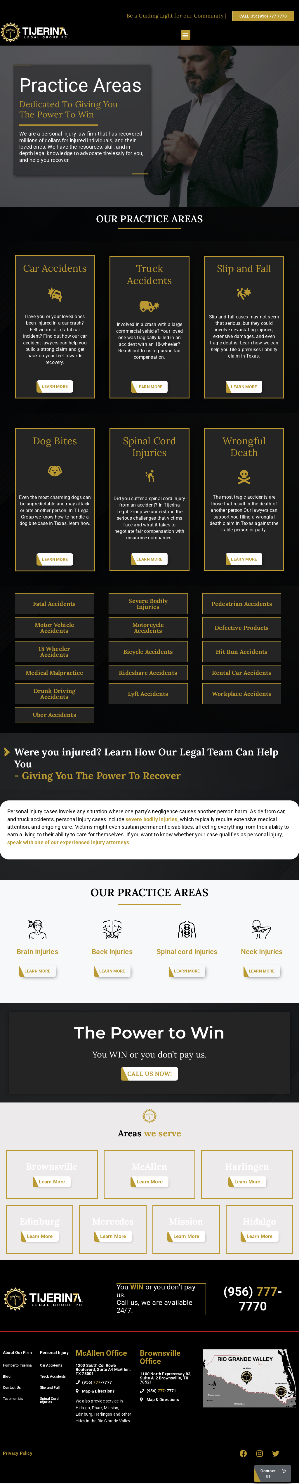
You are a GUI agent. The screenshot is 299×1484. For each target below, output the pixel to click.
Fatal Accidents (54, 603)
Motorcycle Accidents (148, 627)
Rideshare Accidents (148, 672)
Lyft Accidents (148, 693)
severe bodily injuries (151, 819)
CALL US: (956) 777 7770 (263, 16)
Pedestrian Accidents (241, 603)
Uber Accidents (54, 714)
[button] (185, 35)
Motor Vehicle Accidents (54, 627)
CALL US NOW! (149, 1074)
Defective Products (242, 627)
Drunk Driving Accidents (55, 693)
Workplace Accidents (242, 693)
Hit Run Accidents (241, 651)
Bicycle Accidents (148, 651)
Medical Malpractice (54, 672)
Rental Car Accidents (242, 672)
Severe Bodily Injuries (148, 603)
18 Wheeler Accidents (54, 651)
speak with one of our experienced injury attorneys (68, 842)
